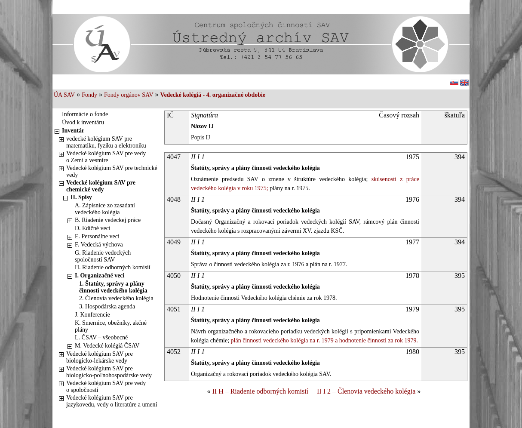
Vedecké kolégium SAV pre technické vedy (111, 171)
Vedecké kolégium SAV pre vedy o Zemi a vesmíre (106, 156)
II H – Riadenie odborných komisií (260, 391)
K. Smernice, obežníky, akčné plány (111, 326)
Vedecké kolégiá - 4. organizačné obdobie (212, 95)
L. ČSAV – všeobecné (101, 337)
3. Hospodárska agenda (107, 306)
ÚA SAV (64, 95)
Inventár (73, 130)
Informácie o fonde (85, 114)
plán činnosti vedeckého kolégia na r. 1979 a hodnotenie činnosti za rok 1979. (323, 340)
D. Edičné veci (93, 228)
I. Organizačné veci (99, 275)
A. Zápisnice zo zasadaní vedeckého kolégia (105, 209)
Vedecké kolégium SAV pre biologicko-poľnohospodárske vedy (109, 372)
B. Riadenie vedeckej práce (108, 220)
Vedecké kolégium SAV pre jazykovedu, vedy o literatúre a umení (111, 401)
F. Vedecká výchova (99, 244)
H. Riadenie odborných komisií (112, 267)
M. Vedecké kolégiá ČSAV (107, 345)
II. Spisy (81, 197)
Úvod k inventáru (83, 122)
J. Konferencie (92, 314)
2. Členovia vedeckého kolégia (116, 298)
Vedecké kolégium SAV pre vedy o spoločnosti (106, 386)
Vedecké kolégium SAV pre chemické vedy (100, 186)
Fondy (89, 95)
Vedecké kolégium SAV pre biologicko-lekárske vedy (99, 357)
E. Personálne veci (97, 236)
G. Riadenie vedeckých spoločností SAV (103, 256)
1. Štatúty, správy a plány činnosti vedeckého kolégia (113, 287)
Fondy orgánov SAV (129, 95)
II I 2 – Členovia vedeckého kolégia (366, 391)
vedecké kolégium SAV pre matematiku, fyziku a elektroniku (106, 142)
